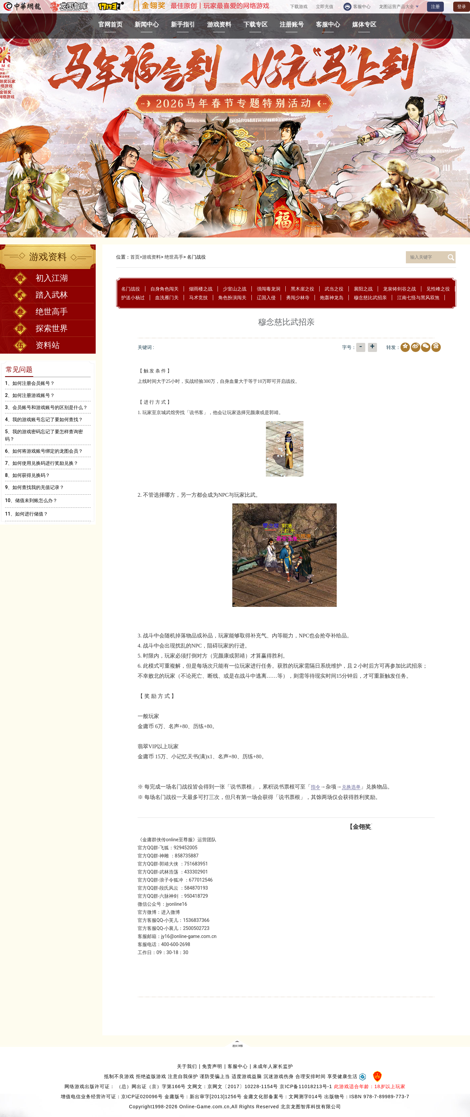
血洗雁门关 (167, 297)
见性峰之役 (438, 289)
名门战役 (130, 289)
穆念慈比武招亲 (370, 297)
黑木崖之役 (302, 289)
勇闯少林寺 (298, 297)
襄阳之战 (363, 289)
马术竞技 (198, 297)
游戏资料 (151, 257)
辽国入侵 (266, 297)
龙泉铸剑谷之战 (399, 289)
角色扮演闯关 (232, 297)
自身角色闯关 (164, 289)
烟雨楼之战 (201, 289)
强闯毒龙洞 (268, 289)
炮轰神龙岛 (331, 297)
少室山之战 (234, 289)
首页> (136, 257)
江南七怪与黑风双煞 (418, 297)
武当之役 (334, 289)
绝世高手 (173, 257)
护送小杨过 (133, 297)
